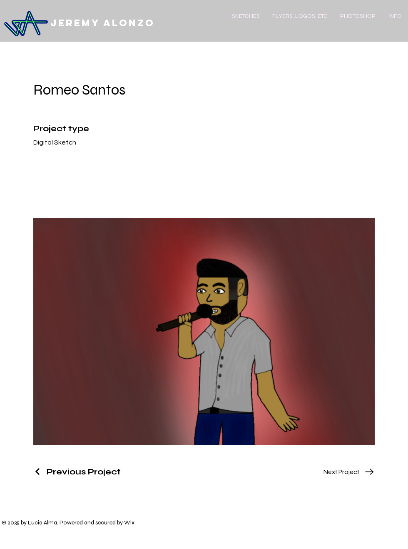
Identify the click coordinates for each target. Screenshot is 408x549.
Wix (129, 522)
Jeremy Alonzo (102, 23)
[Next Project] (349, 472)
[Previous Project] (77, 472)
